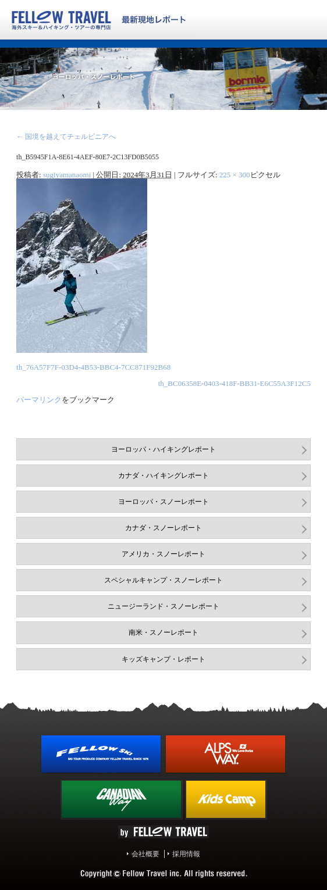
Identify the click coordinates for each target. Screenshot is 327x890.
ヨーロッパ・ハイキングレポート (163, 449)
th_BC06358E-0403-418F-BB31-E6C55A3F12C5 (234, 383)
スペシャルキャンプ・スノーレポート (163, 580)
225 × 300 (234, 174)
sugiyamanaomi (67, 174)
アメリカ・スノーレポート (163, 554)
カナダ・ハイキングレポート (163, 475)
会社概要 (145, 854)
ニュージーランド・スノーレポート (163, 606)
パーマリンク (39, 399)
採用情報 (186, 854)
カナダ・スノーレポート (163, 528)
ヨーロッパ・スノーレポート (163, 502)
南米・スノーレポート (163, 632)
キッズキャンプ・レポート (163, 659)
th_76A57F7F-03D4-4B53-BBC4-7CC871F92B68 (93, 367)
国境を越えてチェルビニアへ (66, 137)
